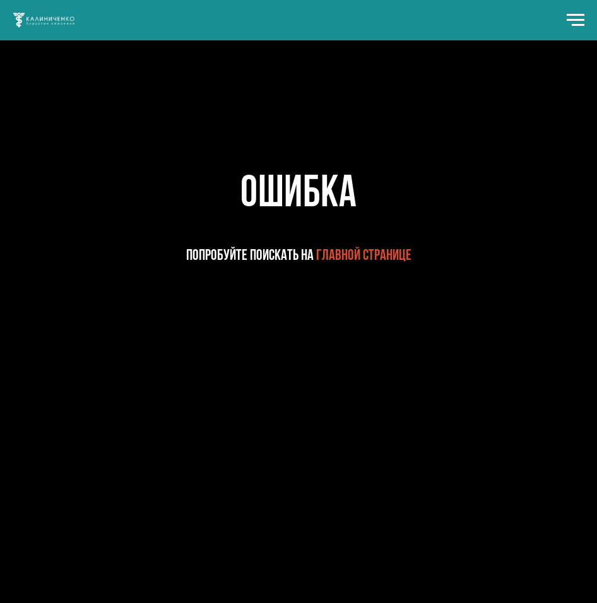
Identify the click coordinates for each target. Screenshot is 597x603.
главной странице (363, 256)
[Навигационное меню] (575, 20)
